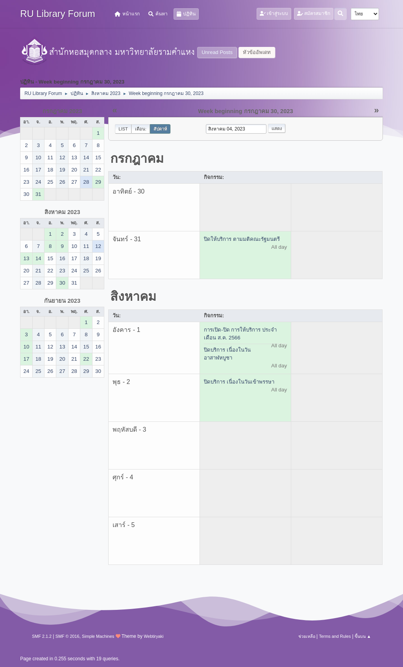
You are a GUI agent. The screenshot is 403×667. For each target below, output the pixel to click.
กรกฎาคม (137, 158)
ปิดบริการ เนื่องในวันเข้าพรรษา (239, 382)
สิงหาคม (133, 296)
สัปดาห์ (160, 129)
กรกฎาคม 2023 (62, 111)
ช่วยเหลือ (306, 636)
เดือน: (140, 129)
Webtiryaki (153, 636)
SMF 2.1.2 (42, 636)
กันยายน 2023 (62, 301)
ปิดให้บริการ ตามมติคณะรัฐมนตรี (242, 239)
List (123, 129)
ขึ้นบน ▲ (363, 636)
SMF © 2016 (67, 636)
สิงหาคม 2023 (62, 212)
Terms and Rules (335, 636)
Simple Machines (98, 636)
